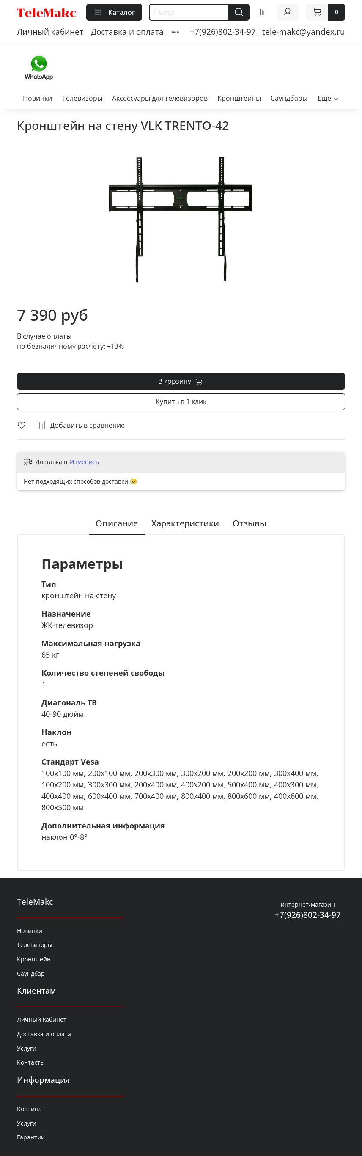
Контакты (31, 1062)
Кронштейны (239, 98)
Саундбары (289, 98)
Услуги (26, 1048)
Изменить (84, 462)
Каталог (114, 12)
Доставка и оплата (127, 31)
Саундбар (31, 973)
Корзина (29, 1109)
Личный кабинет (50, 31)
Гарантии (31, 1137)
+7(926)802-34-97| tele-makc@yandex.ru (267, 31)
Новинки (37, 98)
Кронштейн (34, 959)
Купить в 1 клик (181, 401)
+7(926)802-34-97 (308, 914)
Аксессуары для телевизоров (160, 98)
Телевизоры (82, 98)
